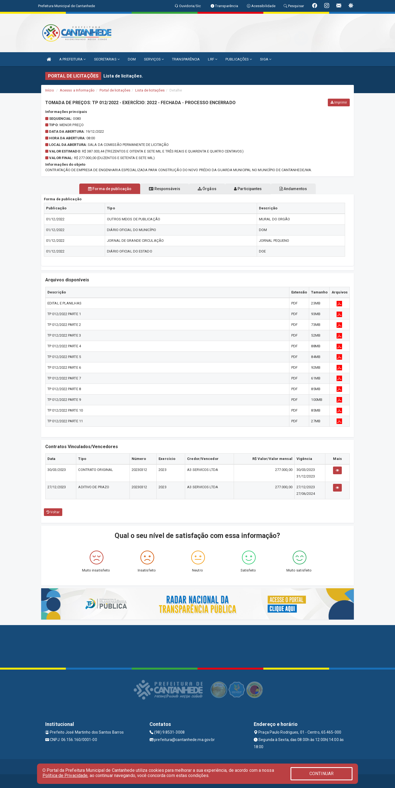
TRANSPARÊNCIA (186, 59)
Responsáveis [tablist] (159, 189)
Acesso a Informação (77, 90)
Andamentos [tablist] (304, 189)
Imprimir (339, 102)
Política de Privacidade (65, 775)
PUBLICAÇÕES (238, 59)
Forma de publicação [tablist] (98, 189)
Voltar (53, 512)
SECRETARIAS (107, 59)
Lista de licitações (150, 90)
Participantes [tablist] (253, 189)
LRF (212, 59)
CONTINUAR (321, 773)
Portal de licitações (115, 90)
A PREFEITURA (72, 59)
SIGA (265, 59)
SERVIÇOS (154, 59)
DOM (132, 59)
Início (49, 90)
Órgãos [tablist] (207, 189)
